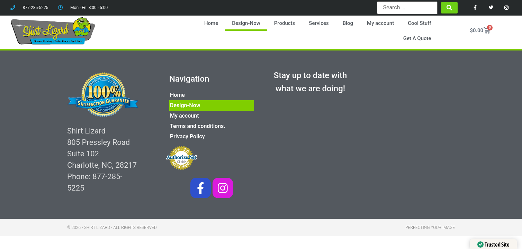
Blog (348, 23)
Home (211, 23)
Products (284, 23)
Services (318, 23)
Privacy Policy (187, 136)
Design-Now (246, 23)
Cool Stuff (419, 23)
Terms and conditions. (197, 126)
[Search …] (407, 7)
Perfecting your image (430, 227)
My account (380, 23)
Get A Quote (417, 38)
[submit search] (449, 7)
